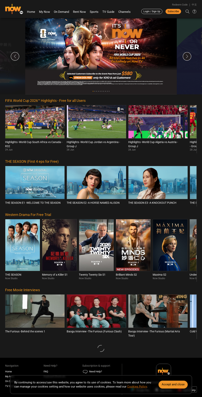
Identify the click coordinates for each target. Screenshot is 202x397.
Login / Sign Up (151, 11)
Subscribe (173, 11)
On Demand (61, 12)
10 (108, 91)
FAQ (46, 371)
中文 (194, 4)
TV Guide (108, 12)
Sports (94, 12)
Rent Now (79, 12)
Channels (124, 12)
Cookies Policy (137, 386)
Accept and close (173, 384)
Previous (15, 56)
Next (187, 56)
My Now (44, 12)
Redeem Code (180, 4)
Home (31, 12)
